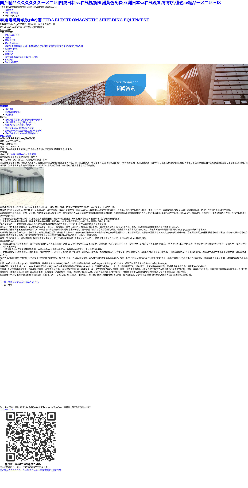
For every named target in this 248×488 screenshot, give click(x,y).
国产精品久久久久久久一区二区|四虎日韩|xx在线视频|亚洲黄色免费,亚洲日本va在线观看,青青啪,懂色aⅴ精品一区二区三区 (110, 2)
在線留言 (9, 10)
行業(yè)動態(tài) (21, 57)
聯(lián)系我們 (11, 13)
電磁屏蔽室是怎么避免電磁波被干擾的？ (23, 119)
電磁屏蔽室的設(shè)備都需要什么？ (21, 133)
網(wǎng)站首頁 (12, 35)
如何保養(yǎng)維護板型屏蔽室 (19, 128)
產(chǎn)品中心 (12, 43)
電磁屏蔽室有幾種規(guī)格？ (18, 125)
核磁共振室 (54, 46)
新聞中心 (9, 54)
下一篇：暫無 (6, 285)
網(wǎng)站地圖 (12, 15)
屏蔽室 (8, 37)
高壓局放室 (10, 40)
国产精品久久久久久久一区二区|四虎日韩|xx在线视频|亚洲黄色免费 (30, 470)
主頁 (13, 154)
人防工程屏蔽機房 (31, 46)
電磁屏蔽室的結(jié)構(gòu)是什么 (20, 122)
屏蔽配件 (79, 46)
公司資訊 (9, 57)
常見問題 (33, 57)
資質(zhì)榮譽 (11, 49)
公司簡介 (9, 59)
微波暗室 (63, 46)
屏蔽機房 (44, 46)
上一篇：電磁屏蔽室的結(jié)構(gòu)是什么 (19, 282)
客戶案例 (9, 51)
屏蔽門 (71, 46)
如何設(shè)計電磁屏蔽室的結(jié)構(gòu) (23, 131)
